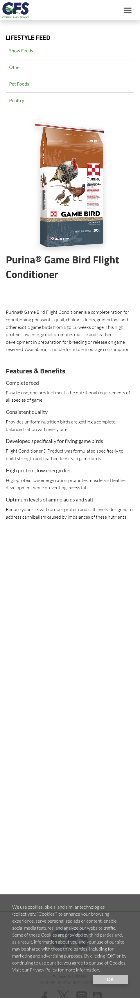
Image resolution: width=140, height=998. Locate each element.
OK (110, 979)
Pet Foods (19, 84)
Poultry (16, 100)
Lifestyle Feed (28, 38)
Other (15, 67)
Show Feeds (21, 51)
